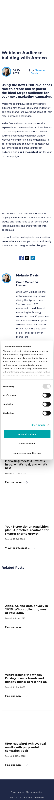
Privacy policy (17, 792)
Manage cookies (34, 792)
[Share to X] (27, 258)
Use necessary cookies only (27, 453)
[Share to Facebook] (21, 258)
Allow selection (27, 443)
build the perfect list (30, 152)
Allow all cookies (27, 434)
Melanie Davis (38, 72)
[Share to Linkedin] (33, 258)
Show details (38, 425)
